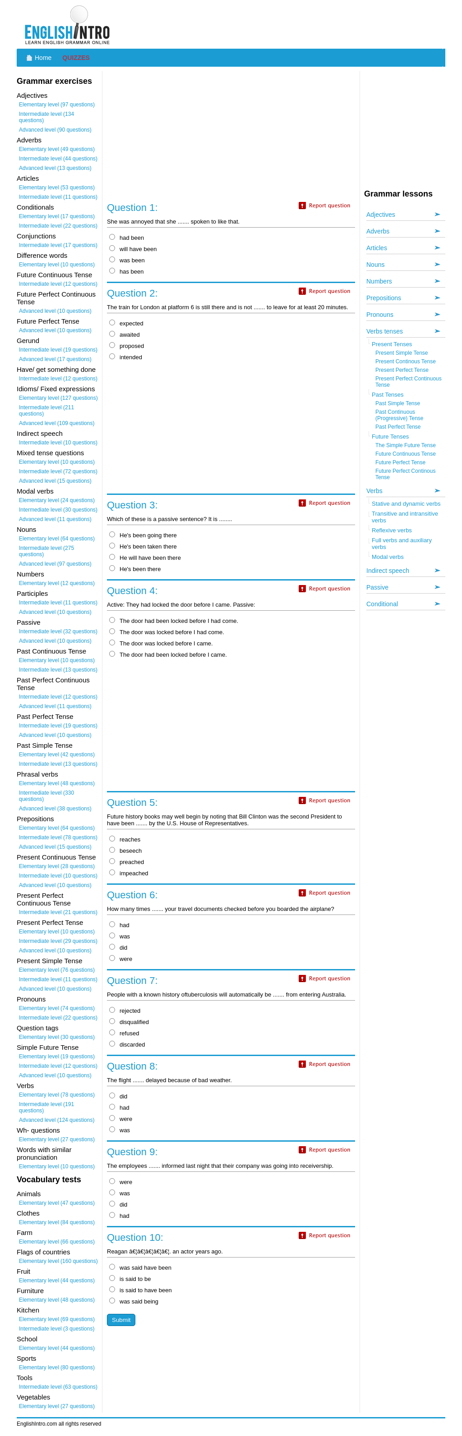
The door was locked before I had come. (166, 632)
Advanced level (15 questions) (55, 481)
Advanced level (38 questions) (55, 808)
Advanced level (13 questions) (55, 168)
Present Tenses (392, 344)
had (119, 925)
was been (127, 260)
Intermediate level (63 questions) (58, 1387)
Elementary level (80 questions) (57, 1367)
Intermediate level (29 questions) (58, 941)
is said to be (130, 1279)
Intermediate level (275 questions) (46, 551)
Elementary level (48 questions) (57, 783)
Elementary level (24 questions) (57, 500)
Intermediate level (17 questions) (58, 245)
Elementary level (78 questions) (57, 1095)
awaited (124, 334)
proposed (126, 346)
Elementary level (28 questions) (57, 866)
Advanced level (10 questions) (55, 311)
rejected (124, 1010)
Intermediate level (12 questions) (58, 284)
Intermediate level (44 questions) (58, 158)
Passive (377, 587)
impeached (128, 873)
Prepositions (383, 298)
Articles (376, 248)
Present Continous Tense (405, 361)
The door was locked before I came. (161, 643)
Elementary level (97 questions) (57, 104)
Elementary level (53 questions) (57, 187)
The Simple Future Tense (405, 445)
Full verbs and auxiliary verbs (402, 543)
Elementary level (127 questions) (58, 398)
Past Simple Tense (397, 403)
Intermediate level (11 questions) (58, 197)
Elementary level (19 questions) (57, 1056)
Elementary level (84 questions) (57, 1222)
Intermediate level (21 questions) (58, 912)
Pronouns (379, 314)
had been (126, 237)
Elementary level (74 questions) (57, 1008)
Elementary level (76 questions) (57, 970)
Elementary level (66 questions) (57, 1242)
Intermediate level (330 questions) (46, 796)
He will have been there (145, 557)
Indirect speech (387, 570)
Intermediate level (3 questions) (56, 1329)
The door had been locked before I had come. (173, 620)
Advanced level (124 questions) (56, 1120)
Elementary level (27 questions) (57, 1139)
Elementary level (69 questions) (57, 1319)
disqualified (129, 1022)
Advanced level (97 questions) (55, 564)
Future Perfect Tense (400, 462)
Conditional (382, 604)
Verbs (374, 490)
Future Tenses (390, 436)
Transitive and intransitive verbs (405, 517)
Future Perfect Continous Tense (405, 474)
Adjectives (380, 214)
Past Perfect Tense (398, 427)
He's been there (135, 569)
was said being (133, 1301)
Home (43, 57)
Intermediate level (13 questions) (58, 670)
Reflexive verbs (392, 530)
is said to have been (140, 1290)
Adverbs (377, 231)
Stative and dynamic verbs (406, 503)
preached (126, 862)
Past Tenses (388, 394)
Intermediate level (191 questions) (46, 1107)
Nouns (375, 264)
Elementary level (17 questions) (57, 216)
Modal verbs (388, 556)
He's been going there (143, 535)
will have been (133, 249)
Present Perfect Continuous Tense (408, 381)
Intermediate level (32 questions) (58, 631)
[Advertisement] (281, 25)
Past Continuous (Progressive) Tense (399, 415)
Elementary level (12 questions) (57, 583)
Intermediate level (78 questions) (58, 837)
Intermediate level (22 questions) (58, 226)
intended (125, 357)
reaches (124, 839)
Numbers (379, 281)
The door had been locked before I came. (168, 654)
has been (126, 271)
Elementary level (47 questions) (57, 1203)
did (118, 947)
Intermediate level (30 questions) (58, 510)
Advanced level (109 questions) (56, 423)
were (120, 959)
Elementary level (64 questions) (57, 538)
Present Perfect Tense (402, 370)
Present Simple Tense (401, 353)
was (119, 936)
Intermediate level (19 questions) (58, 350)
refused (124, 1033)
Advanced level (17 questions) (55, 359)
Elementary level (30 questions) (57, 1037)
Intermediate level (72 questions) (58, 471)
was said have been (140, 1267)
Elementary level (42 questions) (57, 754)
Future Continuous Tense (405, 454)
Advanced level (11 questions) (55, 519)
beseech (125, 850)
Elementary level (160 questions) (58, 1261)
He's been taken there (143, 546)
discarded (127, 1044)
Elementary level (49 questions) (57, 149)
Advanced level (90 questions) (55, 130)
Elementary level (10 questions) (57, 264)
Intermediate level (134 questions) (46, 117)
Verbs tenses (384, 331)
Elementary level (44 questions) (57, 1280)
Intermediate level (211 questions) (46, 410)
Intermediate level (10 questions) (58, 442)
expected (126, 323)
